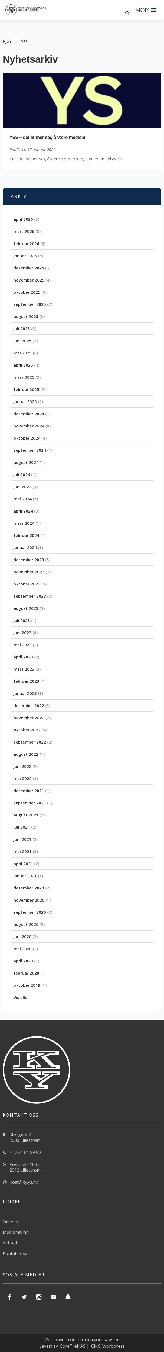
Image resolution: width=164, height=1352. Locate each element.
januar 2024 (25, 547)
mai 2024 (23, 498)
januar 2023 (25, 693)
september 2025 (30, 304)
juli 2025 (22, 328)
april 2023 (23, 657)
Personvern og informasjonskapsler (82, 1340)
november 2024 (29, 426)
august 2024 (26, 462)
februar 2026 (26, 243)
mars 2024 (24, 523)
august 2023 (26, 608)
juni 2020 (22, 936)
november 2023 (29, 571)
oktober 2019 (27, 985)
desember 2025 (29, 267)
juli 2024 (22, 474)
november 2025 (29, 280)
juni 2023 (22, 632)
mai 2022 (23, 778)
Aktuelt (10, 1243)
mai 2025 (23, 353)
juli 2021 (22, 827)
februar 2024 (26, 535)
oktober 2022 (27, 729)
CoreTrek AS (73, 1346)
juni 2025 (22, 340)
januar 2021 (25, 875)
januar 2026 (25, 255)
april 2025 (23, 365)
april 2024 (23, 511)
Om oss (10, 1222)
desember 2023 (29, 559)
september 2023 (30, 596)
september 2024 (30, 450)
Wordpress (113, 1346)
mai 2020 (23, 948)
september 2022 (30, 742)
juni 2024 (22, 486)
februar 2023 (26, 681)
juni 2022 (22, 766)
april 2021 (23, 863)
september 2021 (30, 802)
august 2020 (26, 924)
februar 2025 (26, 389)
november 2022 (29, 717)
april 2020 (23, 960)
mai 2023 (23, 644)
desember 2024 (29, 413)
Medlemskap (16, 1232)
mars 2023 (24, 669)
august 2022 (26, 754)
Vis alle (20, 997)
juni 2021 (22, 839)
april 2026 (23, 219)
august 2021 (26, 815)
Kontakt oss (15, 1253)
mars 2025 (24, 377)
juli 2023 (22, 620)
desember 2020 (29, 888)
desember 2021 (29, 790)
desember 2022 (29, 705)
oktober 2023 (27, 584)
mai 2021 (23, 851)
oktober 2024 (27, 438)
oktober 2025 (27, 292)
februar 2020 (26, 973)
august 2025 (26, 316)
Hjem (7, 41)
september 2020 (30, 912)
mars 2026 (24, 231)
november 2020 (29, 900)
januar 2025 (25, 401)
